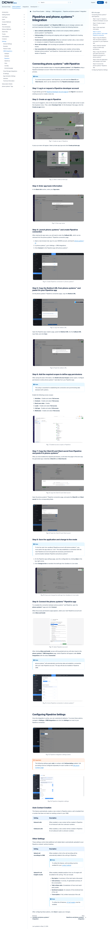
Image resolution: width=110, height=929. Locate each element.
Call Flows (4, 17)
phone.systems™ (16, 6)
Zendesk (6, 56)
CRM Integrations (7, 51)
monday (6, 65)
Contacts (4, 39)
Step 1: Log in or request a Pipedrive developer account (100, 19)
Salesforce (7, 60)
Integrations (26, 6)
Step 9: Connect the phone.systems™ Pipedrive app (100, 65)
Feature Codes (7, 48)
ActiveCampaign (8, 68)
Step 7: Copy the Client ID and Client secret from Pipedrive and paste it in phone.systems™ (99, 54)
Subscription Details (7, 84)
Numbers (4, 24)
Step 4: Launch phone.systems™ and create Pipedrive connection (100, 33)
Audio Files (5, 31)
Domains (5, 46)
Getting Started (6, 14)
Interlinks (5, 78)
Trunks (4, 34)
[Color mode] (106, 2)
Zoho (5, 63)
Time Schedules (6, 26)
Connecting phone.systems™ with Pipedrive (99, 15)
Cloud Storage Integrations (10, 71)
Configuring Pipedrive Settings (100, 69)
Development (34, 6)
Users (3, 19)
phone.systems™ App (7, 86)
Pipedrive (6, 58)
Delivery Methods (6, 29)
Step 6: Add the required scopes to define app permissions (99, 47)
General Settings (7, 43)
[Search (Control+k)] (54, 2)
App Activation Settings (9, 76)
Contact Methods (6, 22)
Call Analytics (5, 36)
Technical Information (8, 80)
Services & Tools (6, 6)
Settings (4, 41)
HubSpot (6, 53)
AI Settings (6, 73)
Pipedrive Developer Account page (57, 92)
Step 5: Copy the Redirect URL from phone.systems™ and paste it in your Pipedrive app (100, 40)
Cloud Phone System (38, 11)
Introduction (5, 12)
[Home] (30, 11)
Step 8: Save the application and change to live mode (100, 60)
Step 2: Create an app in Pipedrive (99, 24)
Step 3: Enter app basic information (99, 28)
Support (93, 2)
